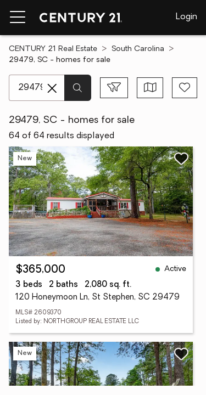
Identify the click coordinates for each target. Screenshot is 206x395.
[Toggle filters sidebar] (114, 87)
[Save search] (184, 87)
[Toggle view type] (150, 87)
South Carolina (138, 49)
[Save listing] (181, 158)
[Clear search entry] (52, 88)
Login (186, 17)
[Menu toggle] (17, 17)
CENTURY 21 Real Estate (53, 49)
